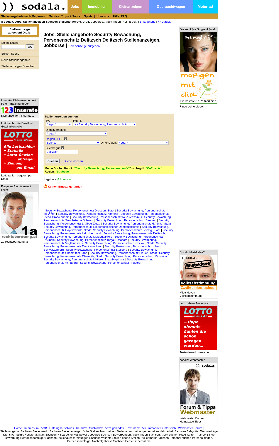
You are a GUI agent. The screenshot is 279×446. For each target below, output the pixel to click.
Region (50, 139)
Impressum (31, 428)
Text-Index (133, 428)
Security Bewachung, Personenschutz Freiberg (110, 262)
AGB (44, 428)
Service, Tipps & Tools (64, 16)
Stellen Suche (10, 53)
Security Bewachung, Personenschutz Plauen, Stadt (123, 253)
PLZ (60, 139)
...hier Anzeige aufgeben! (84, 46)
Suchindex (96, 428)
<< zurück (164, 21)
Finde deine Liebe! (198, 105)
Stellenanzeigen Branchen (18, 66)
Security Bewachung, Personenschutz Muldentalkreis (78, 236)
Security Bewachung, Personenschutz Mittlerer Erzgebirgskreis (84, 259)
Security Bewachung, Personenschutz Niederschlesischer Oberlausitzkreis (91, 226)
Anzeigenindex (114, 428)
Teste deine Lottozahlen (198, 351)
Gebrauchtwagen (171, 6)
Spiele (88, 16)
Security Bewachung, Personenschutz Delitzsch (134, 233)
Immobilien (97, 6)
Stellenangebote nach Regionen (23, 16)
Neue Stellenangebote (15, 60)
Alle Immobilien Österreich (159, 428)
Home (18, 428)
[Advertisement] (18, 82)
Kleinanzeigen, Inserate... (19, 114)
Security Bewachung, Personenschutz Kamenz (88, 213)
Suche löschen (73, 161)
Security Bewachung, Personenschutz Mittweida (136, 256)
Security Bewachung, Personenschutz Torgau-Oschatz (92, 239)
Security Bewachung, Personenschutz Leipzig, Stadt (126, 230)
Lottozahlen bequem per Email (19, 175)
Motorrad (205, 6)
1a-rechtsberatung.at (19, 240)
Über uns (102, 16)
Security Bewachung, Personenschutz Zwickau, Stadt (119, 243)
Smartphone (148, 21)
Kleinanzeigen (130, 6)
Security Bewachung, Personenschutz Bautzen (126, 220)
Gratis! (19, 31)
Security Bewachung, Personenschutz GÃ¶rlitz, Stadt (137, 223)
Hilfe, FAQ (120, 16)
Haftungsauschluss (61, 428)
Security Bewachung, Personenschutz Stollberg (96, 249)
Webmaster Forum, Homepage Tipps (198, 418)
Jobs (75, 6)
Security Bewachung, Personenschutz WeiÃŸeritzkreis (107, 217)
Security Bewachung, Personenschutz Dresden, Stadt (79, 210)
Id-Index (81, 428)
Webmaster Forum (190, 428)
